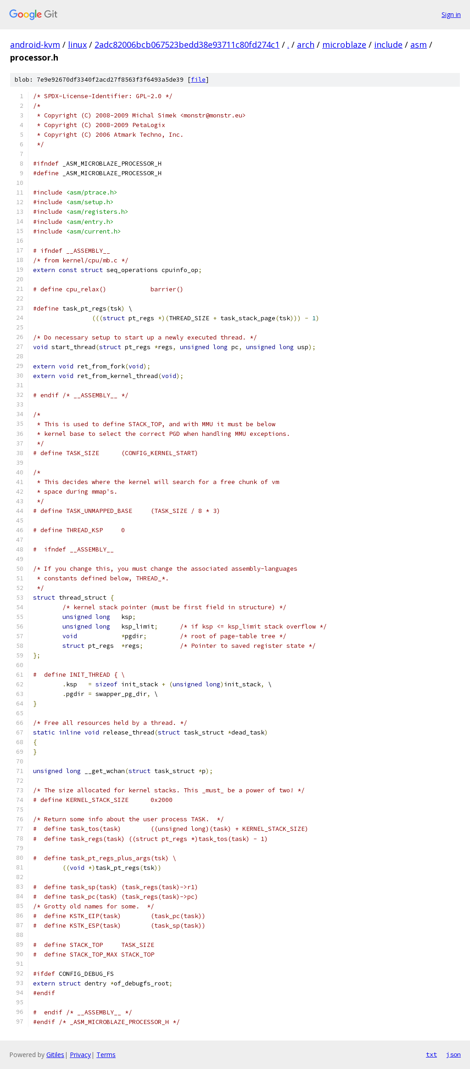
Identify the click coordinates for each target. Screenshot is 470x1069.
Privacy (80, 1054)
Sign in (451, 14)
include (388, 44)
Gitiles (55, 1054)
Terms (106, 1054)
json (453, 1054)
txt (431, 1054)
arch (305, 44)
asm (418, 44)
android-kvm (35, 44)
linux (77, 44)
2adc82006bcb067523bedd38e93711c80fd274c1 (187, 44)
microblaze (344, 44)
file (198, 80)
